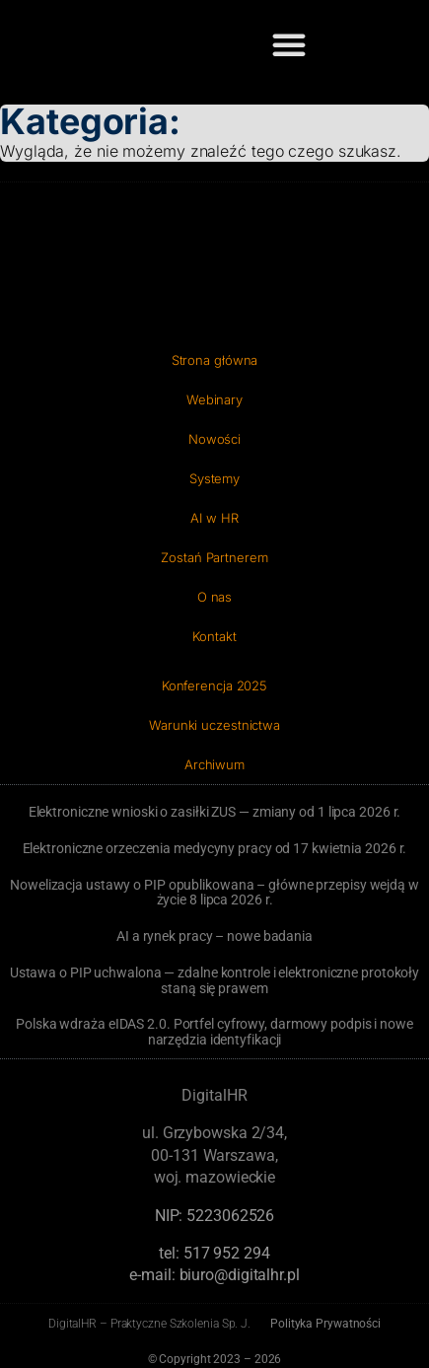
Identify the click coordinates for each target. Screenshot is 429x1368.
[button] (289, 44)
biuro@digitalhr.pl (239, 1274)
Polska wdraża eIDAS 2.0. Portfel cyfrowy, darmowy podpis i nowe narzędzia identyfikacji (214, 1031)
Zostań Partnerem (214, 557)
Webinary (214, 399)
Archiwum (214, 764)
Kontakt (214, 636)
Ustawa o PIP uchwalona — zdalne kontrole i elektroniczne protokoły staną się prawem (214, 980)
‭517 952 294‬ (226, 1253)
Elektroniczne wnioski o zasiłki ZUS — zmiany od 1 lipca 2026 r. (215, 812)
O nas (215, 597)
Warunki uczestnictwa (214, 725)
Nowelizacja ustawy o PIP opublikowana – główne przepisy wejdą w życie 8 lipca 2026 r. (214, 892)
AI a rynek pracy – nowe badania (214, 936)
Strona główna (215, 360)
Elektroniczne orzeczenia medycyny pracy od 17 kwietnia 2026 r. (215, 848)
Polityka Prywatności (325, 1324)
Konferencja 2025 (214, 685)
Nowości (214, 439)
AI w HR (214, 518)
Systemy (214, 478)
